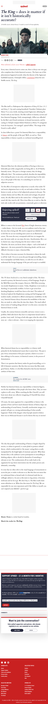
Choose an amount (35, 214)
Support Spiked (4, 670)
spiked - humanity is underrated (24, 6)
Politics (26, 668)
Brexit (26, 672)
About (2, 668)
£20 (38, 210)
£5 (27, 210)
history (5, 135)
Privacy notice (4, 674)
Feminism (27, 674)
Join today (17, 630)
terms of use (28, 700)
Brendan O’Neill (4, 685)
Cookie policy (4, 676)
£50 (43, 210)
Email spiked (27, 693)
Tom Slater (3, 687)
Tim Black (3, 695)
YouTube (8, 662)
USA (26, 678)
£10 (33, 210)
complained (31, 78)
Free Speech (27, 676)
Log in (44, 6)
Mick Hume (3, 693)
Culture (20, 60)
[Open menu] (2, 6)
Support (6, 605)
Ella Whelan (3, 691)
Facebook (2, 662)
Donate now (30, 218)
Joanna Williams (5, 689)
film (23, 225)
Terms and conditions (6, 672)
